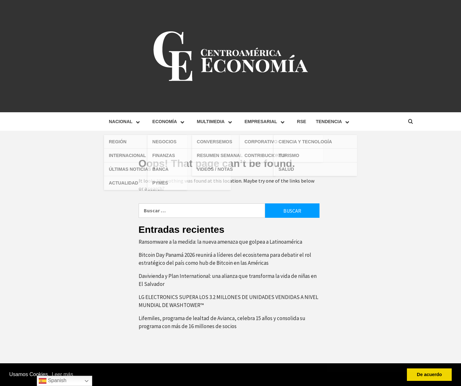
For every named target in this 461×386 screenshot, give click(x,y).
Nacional (126, 121)
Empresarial (266, 121)
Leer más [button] (62, 374)
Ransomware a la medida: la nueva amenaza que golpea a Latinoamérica (221, 241)
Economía (169, 121)
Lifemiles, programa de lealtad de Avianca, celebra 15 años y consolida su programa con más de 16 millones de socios (222, 322)
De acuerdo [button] (429, 374)
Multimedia (216, 121)
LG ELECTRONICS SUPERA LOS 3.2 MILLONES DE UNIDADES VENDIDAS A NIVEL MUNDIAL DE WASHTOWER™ (228, 301)
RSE (301, 121)
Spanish (52, 381)
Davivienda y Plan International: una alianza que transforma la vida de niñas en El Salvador (228, 280)
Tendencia (334, 121)
